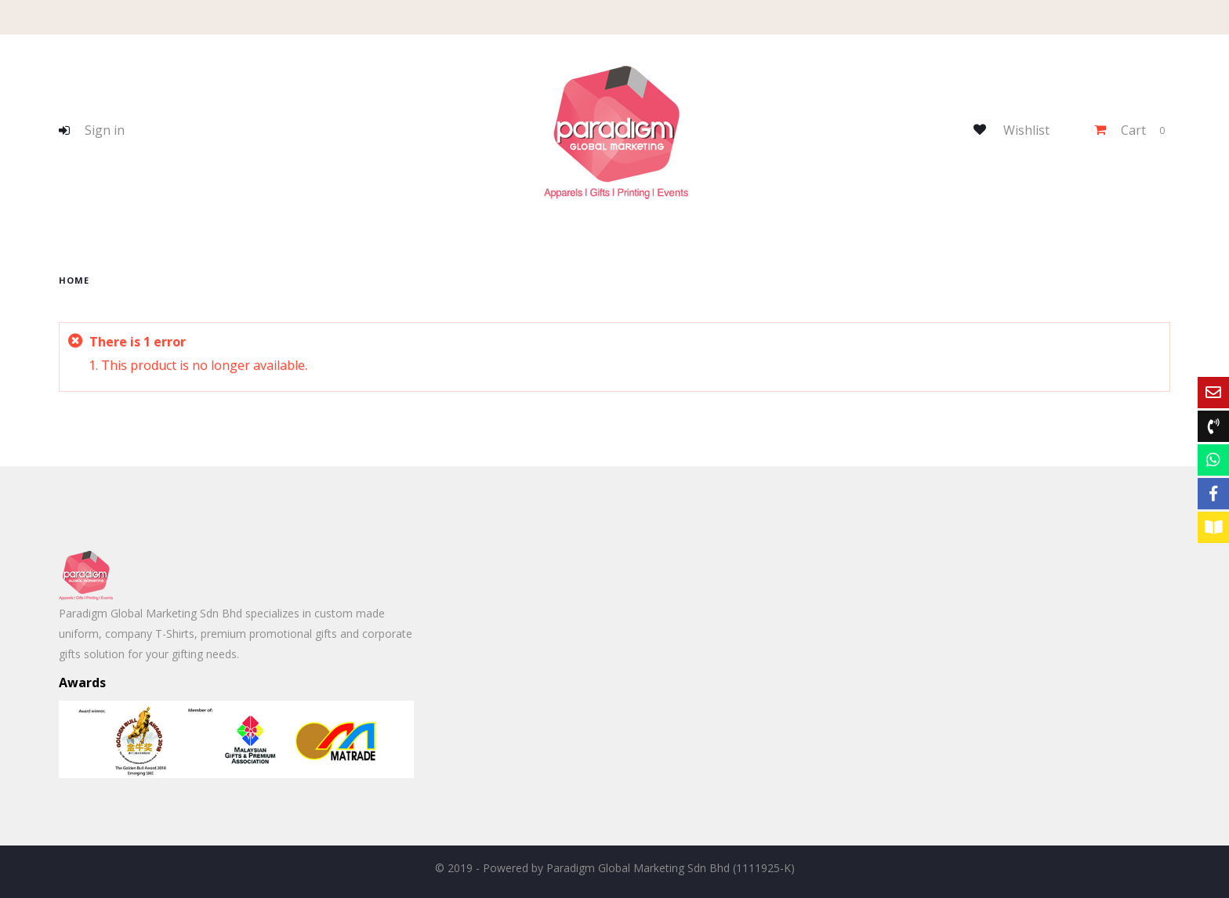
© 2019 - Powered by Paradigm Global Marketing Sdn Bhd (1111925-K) (615, 867)
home (74, 280)
